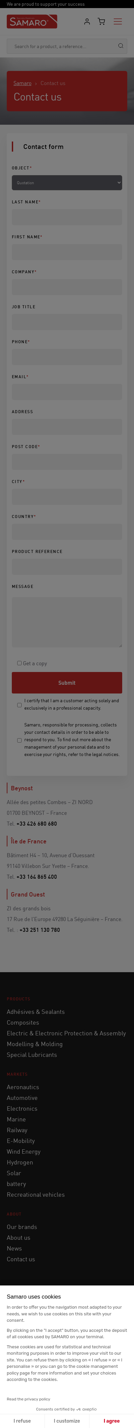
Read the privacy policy (28, 1399)
